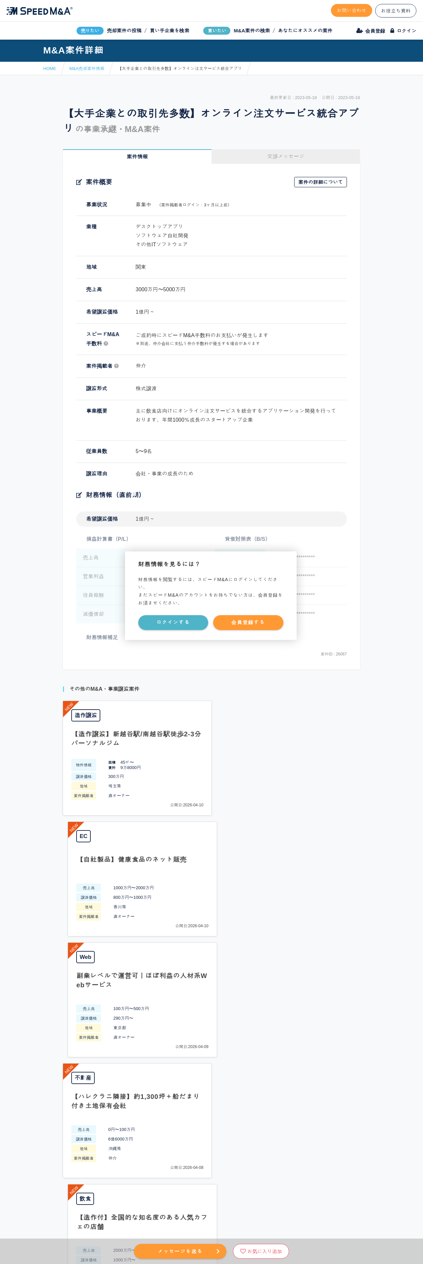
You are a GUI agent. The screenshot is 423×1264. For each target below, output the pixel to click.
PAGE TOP (211, 964)
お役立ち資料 (396, 11)
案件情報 (137, 156)
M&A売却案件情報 (86, 68)
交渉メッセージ (285, 156)
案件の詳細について (320, 182)
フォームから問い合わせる (234, 1018)
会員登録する (248, 622)
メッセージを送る (180, 1251)
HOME (49, 68)
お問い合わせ (352, 10)
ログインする (173, 622)
